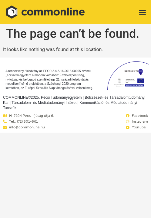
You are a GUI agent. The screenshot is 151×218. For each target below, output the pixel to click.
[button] (142, 12)
